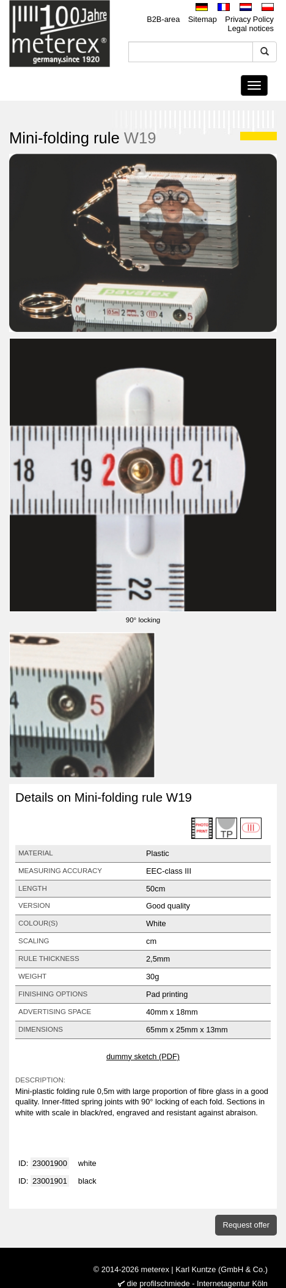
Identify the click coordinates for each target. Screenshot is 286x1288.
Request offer (246, 1224)
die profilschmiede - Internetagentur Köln (197, 1283)
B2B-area (163, 19)
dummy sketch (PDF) (143, 1056)
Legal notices (251, 28)
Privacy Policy (249, 19)
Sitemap (202, 19)
